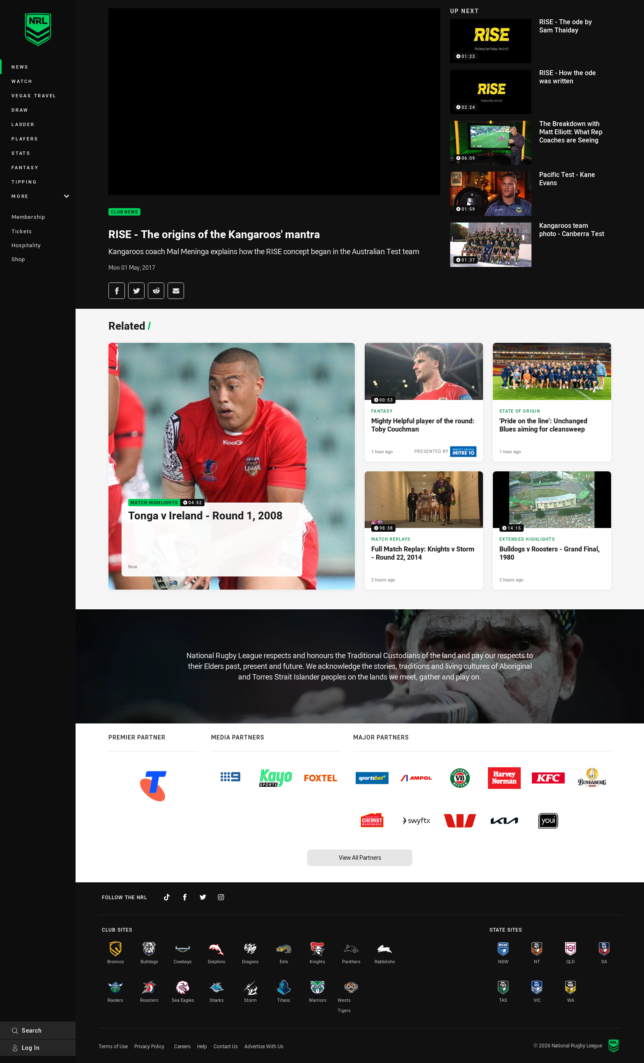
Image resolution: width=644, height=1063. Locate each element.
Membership (28, 216)
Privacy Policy (149, 1046)
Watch (22, 81)
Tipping (24, 182)
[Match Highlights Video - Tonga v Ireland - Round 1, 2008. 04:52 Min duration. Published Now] (231, 466)
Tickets (22, 231)
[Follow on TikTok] (166, 897)
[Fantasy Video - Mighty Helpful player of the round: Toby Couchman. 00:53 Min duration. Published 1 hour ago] (424, 402)
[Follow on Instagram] (221, 897)
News (20, 67)
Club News (124, 212)
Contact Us (226, 1046)
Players (25, 138)
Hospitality (26, 245)
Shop (18, 259)
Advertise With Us (263, 1046)
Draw (20, 110)
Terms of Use (113, 1046)
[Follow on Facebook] (185, 897)
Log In (26, 1048)
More (40, 196)
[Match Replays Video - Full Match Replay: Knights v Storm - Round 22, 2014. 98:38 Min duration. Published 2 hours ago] (424, 530)
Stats (21, 153)
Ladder (23, 124)
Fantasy (25, 167)
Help (202, 1046)
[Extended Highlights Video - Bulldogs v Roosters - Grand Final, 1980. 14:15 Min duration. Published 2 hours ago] (552, 530)
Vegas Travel (34, 95)
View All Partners (360, 857)
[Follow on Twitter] (203, 897)
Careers (182, 1046)
